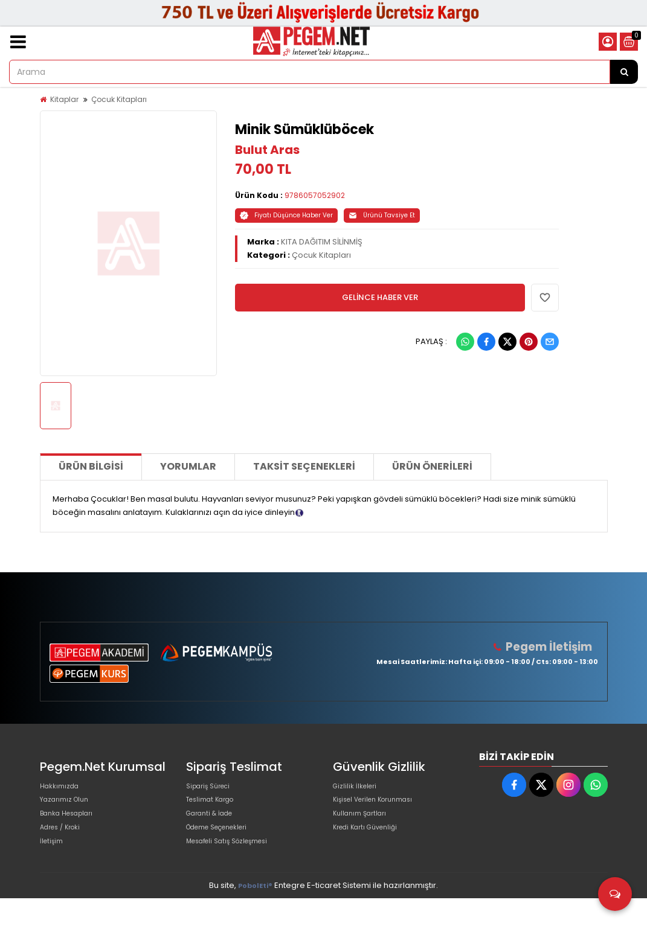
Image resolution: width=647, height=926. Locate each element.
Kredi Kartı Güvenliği (372, 846)
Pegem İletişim (554, 647)
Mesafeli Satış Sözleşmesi (236, 866)
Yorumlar (188, 466)
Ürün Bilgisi (91, 466)
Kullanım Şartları (364, 827)
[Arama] (624, 72)
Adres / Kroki (65, 846)
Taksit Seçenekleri (304, 466)
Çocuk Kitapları (119, 99)
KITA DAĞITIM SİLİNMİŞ (321, 241)
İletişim (53, 866)
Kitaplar (64, 99)
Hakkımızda (63, 788)
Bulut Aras (267, 149)
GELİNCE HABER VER (380, 297)
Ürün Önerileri (432, 466)
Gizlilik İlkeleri (358, 788)
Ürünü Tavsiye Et (382, 215)
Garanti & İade (214, 827)
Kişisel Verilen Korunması (382, 808)
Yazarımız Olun (69, 808)
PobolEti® (255, 913)
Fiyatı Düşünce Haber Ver (286, 215)
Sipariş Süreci (212, 788)
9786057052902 (315, 195)
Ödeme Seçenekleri (226, 846)
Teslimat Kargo (215, 808)
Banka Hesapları (72, 827)
